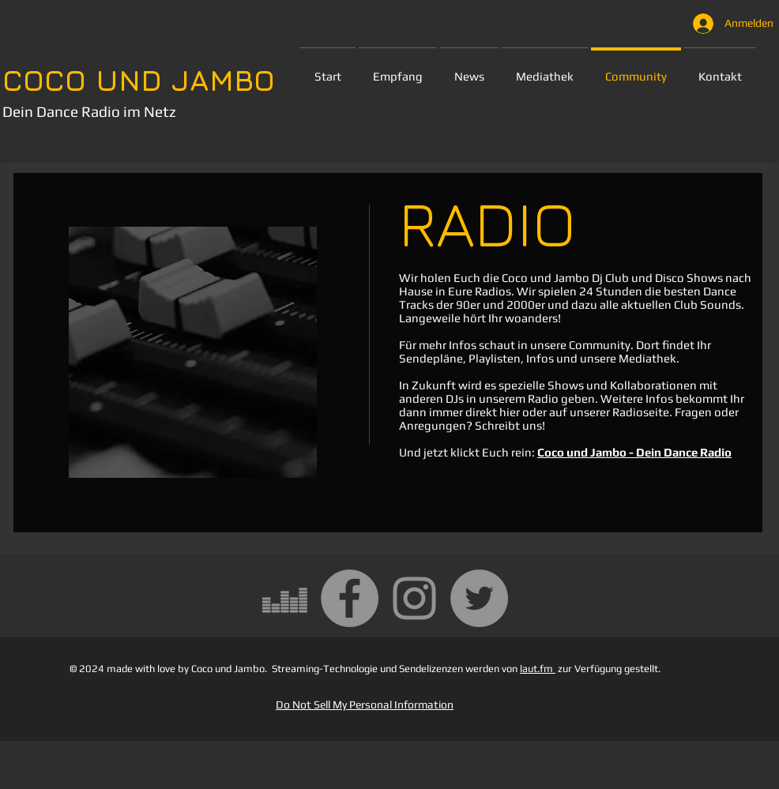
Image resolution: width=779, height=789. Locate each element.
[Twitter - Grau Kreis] (479, 598)
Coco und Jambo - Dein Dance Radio (634, 452)
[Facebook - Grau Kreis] (349, 598)
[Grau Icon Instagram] (414, 598)
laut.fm (537, 668)
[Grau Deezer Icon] (285, 598)
